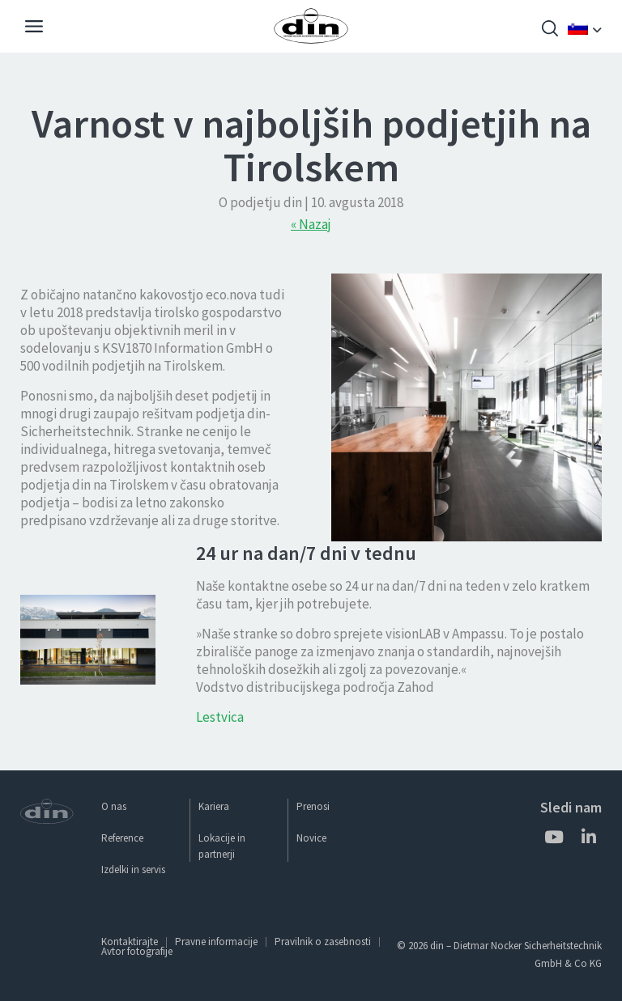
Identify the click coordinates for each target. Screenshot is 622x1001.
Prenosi (313, 806)
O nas (113, 806)
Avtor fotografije (137, 951)
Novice (311, 838)
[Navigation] (34, 28)
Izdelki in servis (133, 869)
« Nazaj (311, 224)
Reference (122, 838)
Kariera (213, 806)
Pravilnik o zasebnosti (323, 941)
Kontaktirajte (129, 941)
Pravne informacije (216, 941)
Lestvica (220, 717)
